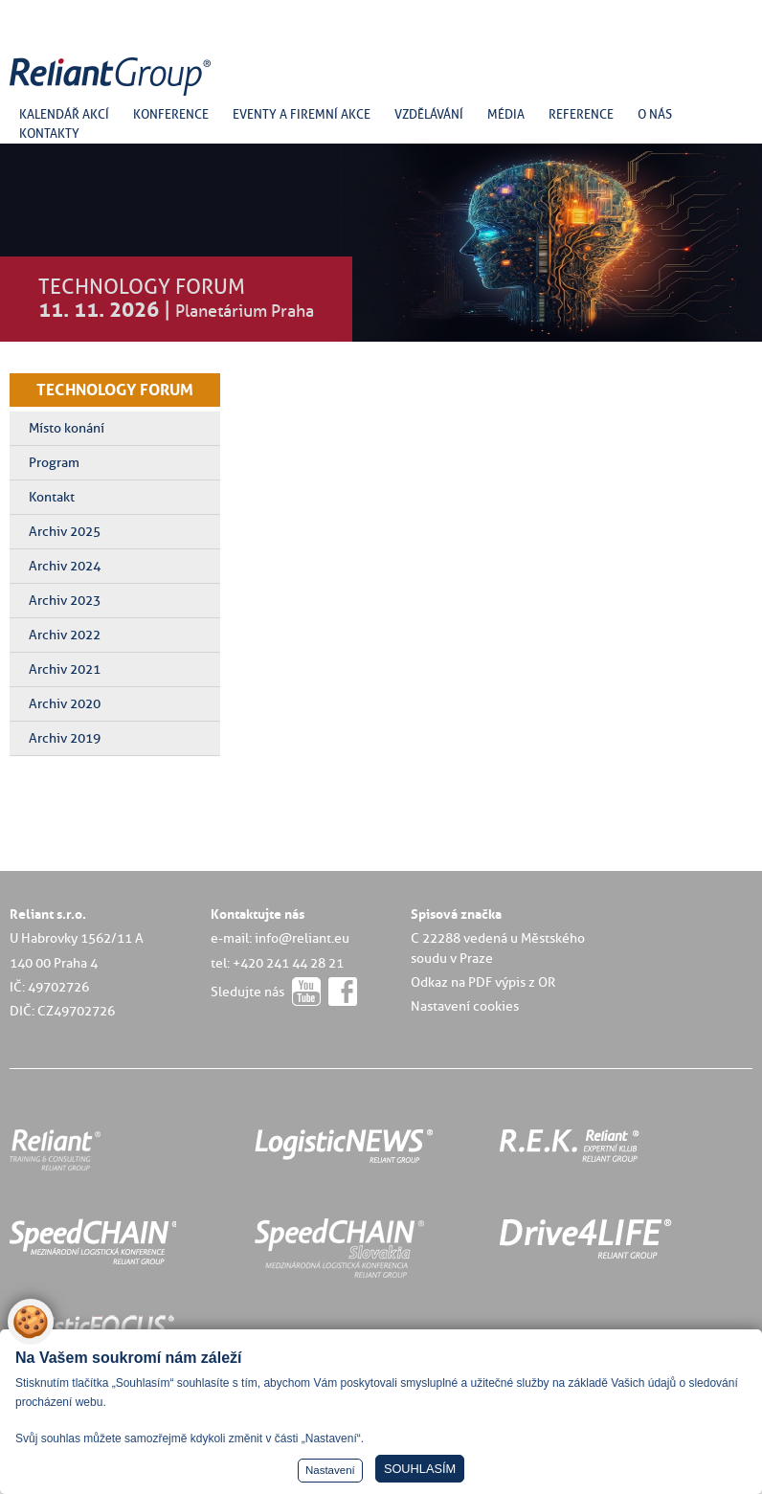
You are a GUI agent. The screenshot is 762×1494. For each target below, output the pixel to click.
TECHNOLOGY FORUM (114, 389)
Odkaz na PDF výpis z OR (483, 982)
